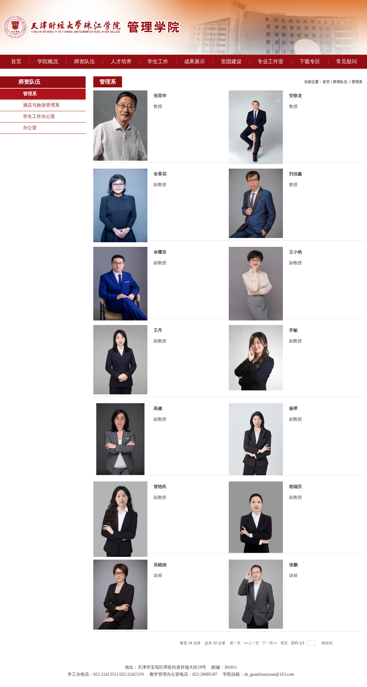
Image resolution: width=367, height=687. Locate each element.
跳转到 (327, 643)
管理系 (30, 93)
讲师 (158, 575)
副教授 (160, 184)
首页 (326, 82)
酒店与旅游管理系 (41, 105)
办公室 (30, 127)
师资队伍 (340, 82)
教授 (158, 106)
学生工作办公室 (39, 116)
